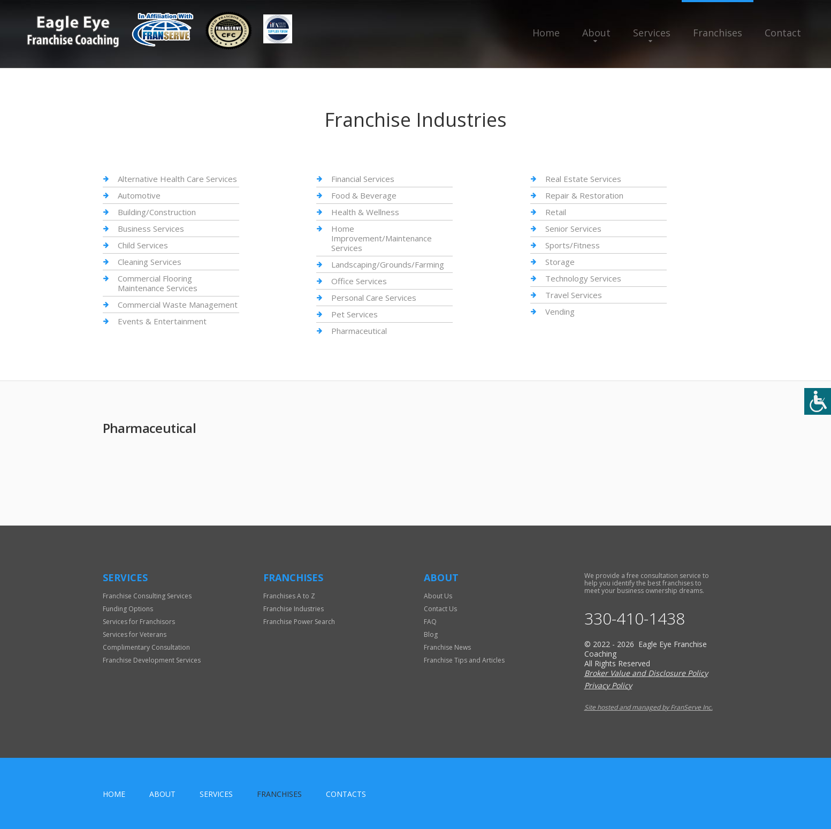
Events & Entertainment (162, 321)
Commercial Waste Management (178, 304)
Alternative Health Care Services (177, 179)
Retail (555, 212)
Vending (560, 311)
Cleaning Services (149, 261)
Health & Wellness (365, 212)
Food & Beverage (364, 195)
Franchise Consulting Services (147, 595)
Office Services (359, 281)
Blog (431, 634)
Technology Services (583, 278)
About (596, 32)
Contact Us (440, 608)
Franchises (717, 32)
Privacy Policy (608, 685)
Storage (560, 261)
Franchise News (447, 647)
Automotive (139, 195)
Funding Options (128, 608)
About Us (438, 595)
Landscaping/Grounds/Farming (387, 264)
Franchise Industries (293, 608)
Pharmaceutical (359, 330)
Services (651, 32)
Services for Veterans (134, 634)
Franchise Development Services (152, 660)
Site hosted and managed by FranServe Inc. (648, 707)
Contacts (346, 794)
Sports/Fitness (572, 245)
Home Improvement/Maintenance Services (381, 238)
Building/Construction (157, 212)
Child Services (143, 245)
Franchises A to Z (289, 595)
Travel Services (573, 295)
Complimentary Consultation (146, 647)
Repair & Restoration (584, 195)
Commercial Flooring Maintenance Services (157, 283)
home (114, 794)
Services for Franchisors (139, 621)
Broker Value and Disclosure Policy (646, 673)
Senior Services (573, 228)
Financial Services (362, 179)
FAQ (430, 621)
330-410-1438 (634, 619)
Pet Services (354, 314)
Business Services (151, 228)
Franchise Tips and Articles (464, 660)
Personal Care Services (373, 297)
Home (546, 32)
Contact (783, 32)
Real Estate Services (583, 179)
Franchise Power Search (299, 621)
